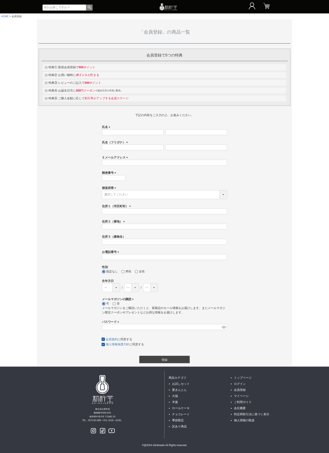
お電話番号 (111, 252)
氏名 (107, 127)
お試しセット (181, 383)
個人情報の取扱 (244, 420)
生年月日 (108, 281)
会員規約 (112, 339)
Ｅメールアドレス (115, 157)
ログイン (240, 383)
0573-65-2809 (94, 420)
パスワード (111, 321)
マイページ (241, 396)
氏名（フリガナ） (115, 142)
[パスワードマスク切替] (224, 327)
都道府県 (110, 188)
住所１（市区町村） (117, 206)
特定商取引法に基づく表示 (251, 414)
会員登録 (240, 389)
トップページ (243, 377)
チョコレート (181, 414)
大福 (175, 396)
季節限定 (178, 420)
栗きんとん (179, 389)
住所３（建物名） (113, 236)
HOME (5, 16)
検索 (89, 7)
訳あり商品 (179, 426)
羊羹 (175, 402)
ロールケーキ (181, 408)
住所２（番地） (114, 221)
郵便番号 (110, 172)
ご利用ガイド (243, 402)
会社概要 (240, 408)
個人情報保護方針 (117, 344)
